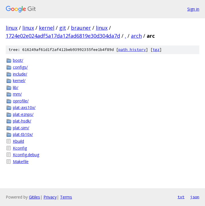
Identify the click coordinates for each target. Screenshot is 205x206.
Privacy (50, 197)
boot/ (18, 60)
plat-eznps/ (23, 114)
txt (181, 196)
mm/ (17, 94)
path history (132, 49)
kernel (46, 27)
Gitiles (34, 197)
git (62, 27)
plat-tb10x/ (23, 134)
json (194, 196)
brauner (81, 27)
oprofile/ (21, 101)
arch (136, 35)
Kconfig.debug (26, 154)
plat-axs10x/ (24, 107)
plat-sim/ (21, 127)
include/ (20, 74)
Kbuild (18, 141)
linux (11, 27)
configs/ (20, 67)
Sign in (193, 9)
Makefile (21, 161)
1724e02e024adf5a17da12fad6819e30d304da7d (63, 35)
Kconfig (20, 148)
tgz (156, 49)
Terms (66, 197)
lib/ (15, 87)
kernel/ (19, 80)
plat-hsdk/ (22, 121)
